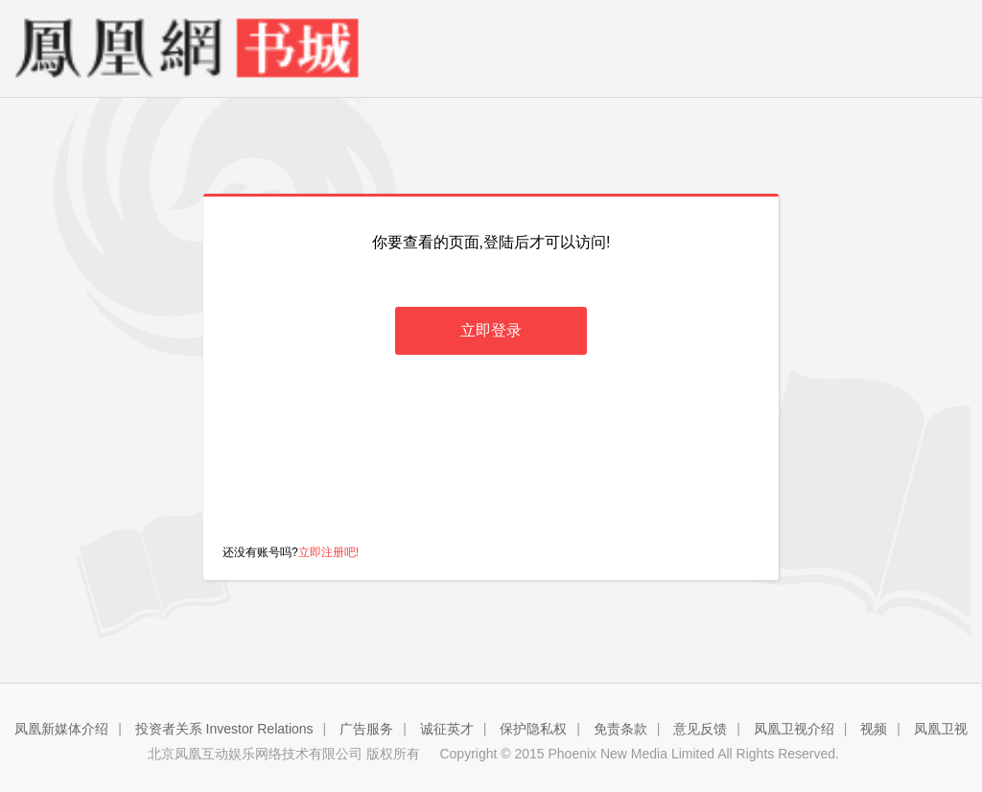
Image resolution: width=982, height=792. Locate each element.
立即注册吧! (328, 552)
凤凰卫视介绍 (794, 728)
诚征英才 (447, 728)
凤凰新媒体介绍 (61, 728)
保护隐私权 (533, 728)
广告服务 (366, 728)
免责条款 (620, 728)
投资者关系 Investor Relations (224, 728)
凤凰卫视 (941, 728)
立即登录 (491, 330)
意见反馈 (700, 728)
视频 (873, 728)
